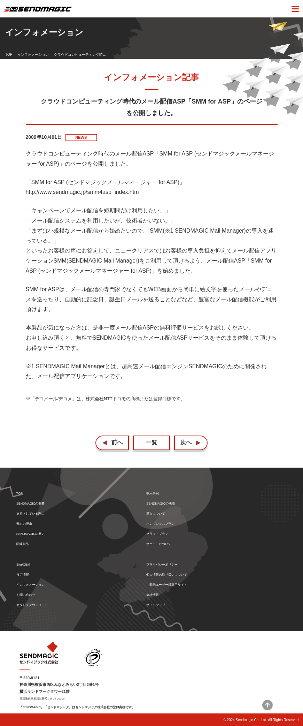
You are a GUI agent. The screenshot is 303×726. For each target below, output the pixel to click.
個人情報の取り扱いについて (166, 574)
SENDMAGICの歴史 (30, 534)
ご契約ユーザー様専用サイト (166, 585)
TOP (8, 54)
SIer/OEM (23, 564)
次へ (186, 442)
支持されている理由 (30, 513)
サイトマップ (155, 605)
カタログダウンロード (32, 605)
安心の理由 (24, 523)
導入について (155, 513)
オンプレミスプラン (160, 523)
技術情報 (22, 574)
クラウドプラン (157, 534)
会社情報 (152, 595)
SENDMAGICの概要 (30, 503)
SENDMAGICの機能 (160, 503)
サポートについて (158, 544)
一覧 (151, 442)
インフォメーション (33, 54)
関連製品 (22, 544)
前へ (117, 442)
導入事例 (152, 493)
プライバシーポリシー (162, 564)
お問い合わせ (25, 595)
